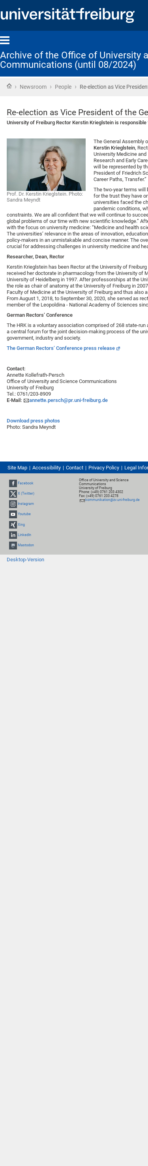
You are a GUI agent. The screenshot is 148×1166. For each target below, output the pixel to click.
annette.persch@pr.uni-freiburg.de (68, 400)
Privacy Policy (103, 468)
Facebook (26, 483)
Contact (74, 468)
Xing (21, 525)
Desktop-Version (25, 559)
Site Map (17, 468)
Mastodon (26, 545)
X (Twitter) (26, 493)
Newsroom (33, 87)
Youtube (24, 514)
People (63, 87)
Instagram (26, 504)
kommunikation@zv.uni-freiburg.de (112, 500)
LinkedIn (24, 535)
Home (9, 86)
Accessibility (46, 468)
